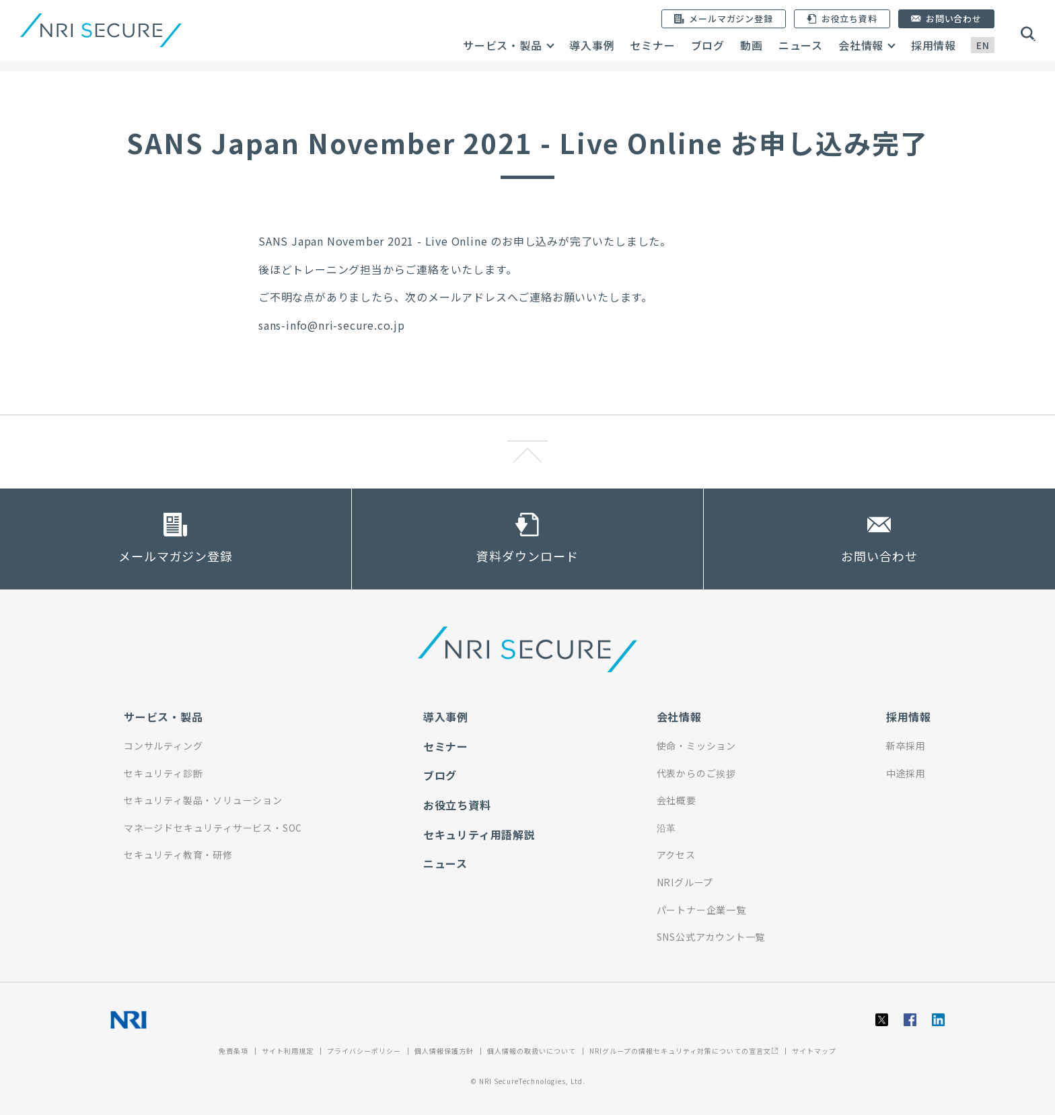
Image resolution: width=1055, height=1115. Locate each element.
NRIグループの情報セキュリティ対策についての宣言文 (683, 1051)
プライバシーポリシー (364, 1051)
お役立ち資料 (457, 805)
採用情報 (933, 45)
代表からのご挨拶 (696, 773)
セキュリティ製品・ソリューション (203, 800)
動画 (751, 45)
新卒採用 (906, 745)
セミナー (652, 45)
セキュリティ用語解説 (479, 834)
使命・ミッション (696, 745)
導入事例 (591, 45)
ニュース (800, 45)
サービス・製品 (502, 45)
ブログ (708, 45)
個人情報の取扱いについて (531, 1051)
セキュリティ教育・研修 (178, 854)
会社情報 (860, 45)
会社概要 (676, 800)
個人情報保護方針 (444, 1051)
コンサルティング (163, 745)
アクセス (676, 854)
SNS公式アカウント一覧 (711, 936)
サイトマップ (814, 1051)
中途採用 (906, 773)
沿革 (667, 827)
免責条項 (233, 1051)
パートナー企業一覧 (701, 909)
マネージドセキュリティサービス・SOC (213, 827)
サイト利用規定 (288, 1051)
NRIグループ (685, 882)
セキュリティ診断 (163, 773)
